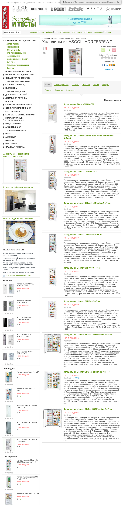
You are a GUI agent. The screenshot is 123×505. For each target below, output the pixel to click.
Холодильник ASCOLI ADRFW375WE (25, 285)
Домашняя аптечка (16, 98)
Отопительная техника (18, 108)
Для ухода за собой (16, 95)
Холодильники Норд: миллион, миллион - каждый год (17, 155)
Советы (58, 32)
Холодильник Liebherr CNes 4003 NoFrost (83, 234)
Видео (89, 32)
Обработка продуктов (17, 78)
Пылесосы (11, 88)
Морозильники (13, 47)
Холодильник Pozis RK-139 (28, 494)
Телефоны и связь (15, 130)
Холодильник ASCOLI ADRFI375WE (25, 302)
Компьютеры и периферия (19, 115)
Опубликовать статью (53, 2)
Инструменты (12, 144)
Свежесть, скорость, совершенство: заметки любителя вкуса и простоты (18, 264)
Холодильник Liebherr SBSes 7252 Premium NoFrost (88, 335)
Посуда (9, 101)
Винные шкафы (13, 50)
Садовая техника (15, 147)
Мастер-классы (78, 32)
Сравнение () (113, 2)
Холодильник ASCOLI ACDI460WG (25, 352)
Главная (45, 38)
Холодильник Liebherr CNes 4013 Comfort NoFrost (87, 203)
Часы (8, 134)
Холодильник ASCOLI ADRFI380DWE (25, 335)
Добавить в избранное (12, 2)
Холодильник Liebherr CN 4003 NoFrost (82, 268)
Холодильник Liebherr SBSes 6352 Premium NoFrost (88, 409)
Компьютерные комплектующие (14, 119)
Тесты (41, 32)
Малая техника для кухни (19, 75)
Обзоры (49, 32)
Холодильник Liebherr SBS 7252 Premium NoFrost (87, 372)
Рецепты (66, 32)
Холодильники (80, 38)
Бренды (108, 32)
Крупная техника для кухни (62, 38)
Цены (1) (76, 378)
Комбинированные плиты (18, 59)
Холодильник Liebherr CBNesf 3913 (80, 171)
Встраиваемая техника (18, 71)
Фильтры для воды (15, 85)
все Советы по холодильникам (19, 276)
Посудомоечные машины (18, 65)
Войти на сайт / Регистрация (73, 2)
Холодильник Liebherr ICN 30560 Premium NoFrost (27, 461)
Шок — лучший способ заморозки (18, 187)
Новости (33, 32)
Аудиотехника (13, 127)
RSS (39, 2)
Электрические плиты (16, 53)
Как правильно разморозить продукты (18, 272)
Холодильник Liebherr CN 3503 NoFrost (82, 301)
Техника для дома (15, 91)
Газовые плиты (13, 56)
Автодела (10, 137)
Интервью (98, 32)
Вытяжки (10, 68)
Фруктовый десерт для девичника (18, 218)
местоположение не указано (96, 2)
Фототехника (12, 111)
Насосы (9, 140)
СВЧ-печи (11, 62)
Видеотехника (13, 124)
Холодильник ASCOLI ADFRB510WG (25, 318)
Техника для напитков (17, 81)
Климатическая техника (18, 105)
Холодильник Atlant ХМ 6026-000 (79, 104)
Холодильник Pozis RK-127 (28, 372)
